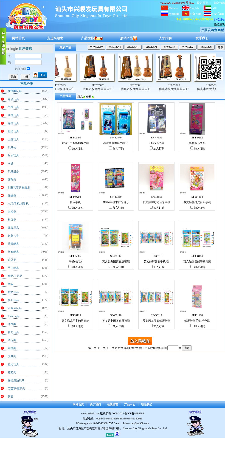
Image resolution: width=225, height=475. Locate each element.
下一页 (110, 348)
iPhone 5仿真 (156, 143)
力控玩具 (13, 107)
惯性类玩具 (15, 91)
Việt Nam (195, 13)
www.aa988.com (90, 413)
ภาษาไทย (217, 13)
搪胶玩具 (13, 243)
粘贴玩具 (13, 292)
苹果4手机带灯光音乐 (116, 202)
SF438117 (156, 315)
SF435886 (75, 256)
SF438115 (75, 315)
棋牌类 (12, 219)
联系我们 (202, 38)
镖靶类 (12, 372)
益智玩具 (13, 251)
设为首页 (202, 2)
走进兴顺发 (55, 38)
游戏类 (12, 211)
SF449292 (197, 137)
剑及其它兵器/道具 (19, 187)
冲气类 (12, 324)
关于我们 (95, 404)
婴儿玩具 (13, 300)
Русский (173, 13)
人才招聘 (165, 38)
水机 (10, 163)
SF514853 (156, 196)
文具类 (12, 356)
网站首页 (18, 38)
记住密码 (22, 68)
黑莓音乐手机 (197, 143)
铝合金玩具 (15, 308)
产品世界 (92, 38)
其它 (10, 396)
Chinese (173, 8)
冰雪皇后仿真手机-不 (116, 143)
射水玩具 (13, 155)
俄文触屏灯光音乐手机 (156, 202)
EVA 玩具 (13, 316)
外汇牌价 (219, 19)
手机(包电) (75, 261)
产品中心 (129, 404)
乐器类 (12, 259)
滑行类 (12, 340)
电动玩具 (13, 99)
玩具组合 (13, 171)
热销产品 (128, 38)
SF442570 (115, 137)
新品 (81, 96)
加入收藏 (219, 2)
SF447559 (156, 137)
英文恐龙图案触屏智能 (116, 261)
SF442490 (75, 137)
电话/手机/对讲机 (18, 203)
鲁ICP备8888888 (134, 413)
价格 (90, 96)
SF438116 (115, 315)
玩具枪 (12, 147)
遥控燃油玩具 (16, 380)
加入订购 (75, 148)
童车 (10, 284)
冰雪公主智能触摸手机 (75, 143)
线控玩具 (13, 115)
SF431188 (197, 315)
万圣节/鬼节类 (16, 388)
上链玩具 (13, 139)
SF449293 (75, 196)
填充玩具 (13, 332)
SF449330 (115, 196)
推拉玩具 (13, 131)
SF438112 (115, 256)
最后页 (119, 348)
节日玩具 (13, 268)
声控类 (12, 348)
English (194, 8)
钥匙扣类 (13, 235)
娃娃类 (12, 195)
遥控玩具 (13, 123)
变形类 (12, 179)
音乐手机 (75, 202)
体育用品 (13, 227)
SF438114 (197, 256)
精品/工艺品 (15, 276)
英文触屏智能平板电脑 (197, 261)
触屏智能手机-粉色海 (197, 320)
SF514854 (197, 196)
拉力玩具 (13, 364)
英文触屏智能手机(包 (156, 261)
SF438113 (156, 256)
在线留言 (112, 404)
